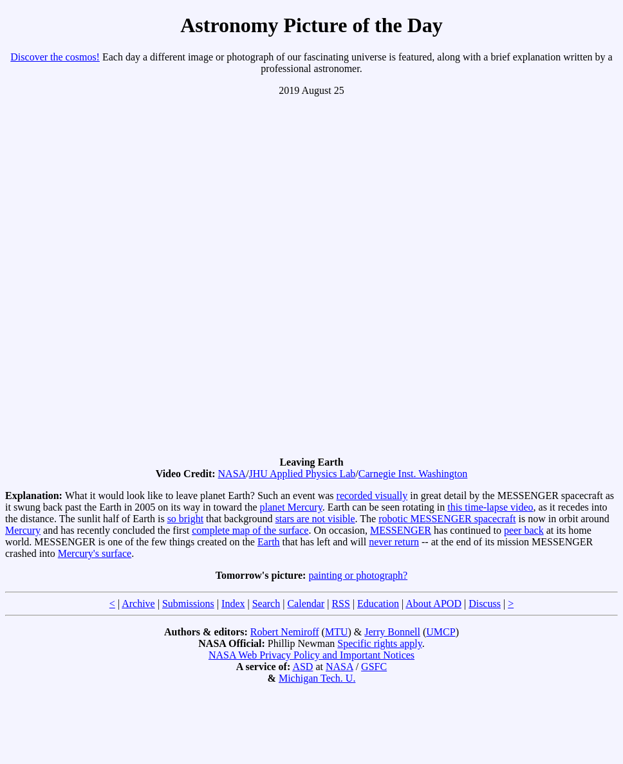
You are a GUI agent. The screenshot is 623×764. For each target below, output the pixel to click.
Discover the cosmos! (55, 56)
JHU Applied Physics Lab (302, 473)
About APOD (433, 603)
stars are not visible (315, 518)
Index (233, 603)
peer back (524, 530)
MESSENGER (400, 530)
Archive (138, 603)
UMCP (440, 631)
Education (378, 603)
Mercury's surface (94, 553)
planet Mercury (290, 507)
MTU (336, 631)
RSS (340, 603)
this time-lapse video (490, 507)
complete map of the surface (250, 530)
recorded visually (372, 495)
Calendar (305, 603)
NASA (232, 473)
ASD (302, 666)
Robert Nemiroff (284, 631)
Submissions (188, 603)
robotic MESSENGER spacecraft (447, 518)
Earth (268, 541)
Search (266, 603)
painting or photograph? (357, 575)
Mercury (23, 530)
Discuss (485, 603)
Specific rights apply (379, 643)
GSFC (374, 666)
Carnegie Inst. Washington (413, 473)
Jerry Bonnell (392, 631)
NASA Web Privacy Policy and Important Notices (311, 655)
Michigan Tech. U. (317, 678)
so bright (185, 518)
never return (394, 541)
